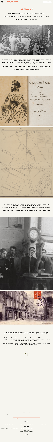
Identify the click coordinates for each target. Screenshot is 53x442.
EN (24, 412)
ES (29, 412)
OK (37, 418)
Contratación (44, 427)
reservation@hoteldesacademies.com (9, 428)
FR (26, 412)
